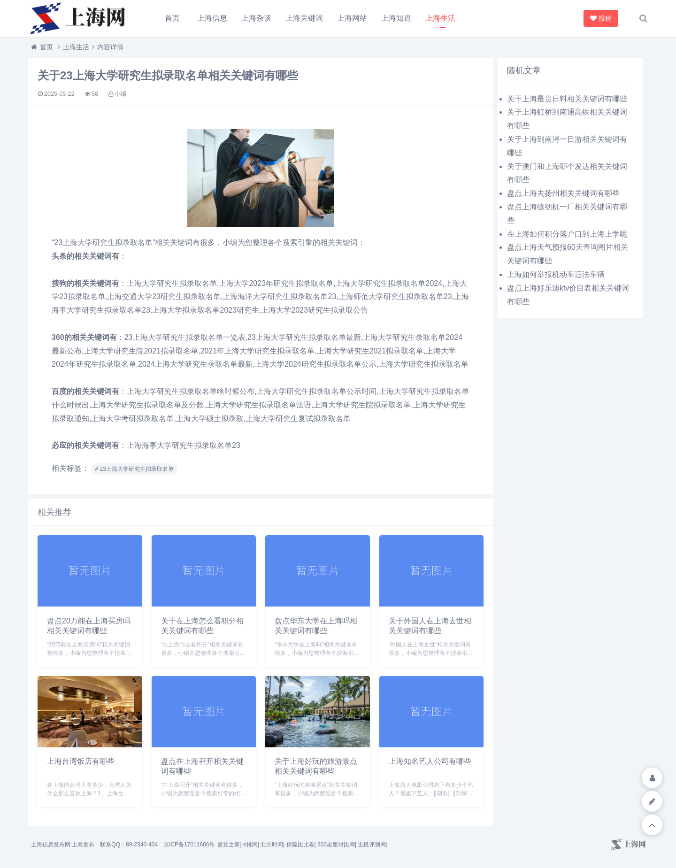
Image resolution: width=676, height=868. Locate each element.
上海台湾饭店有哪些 (81, 761)
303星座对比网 (336, 844)
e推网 (250, 844)
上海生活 (440, 18)
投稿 (602, 18)
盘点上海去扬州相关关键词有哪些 (563, 193)
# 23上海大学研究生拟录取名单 (134, 469)
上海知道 (396, 18)
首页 (172, 18)
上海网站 (352, 18)
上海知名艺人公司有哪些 (430, 761)
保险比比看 (300, 844)
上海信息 (212, 18)
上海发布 (83, 844)
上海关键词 (304, 18)
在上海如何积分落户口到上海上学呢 (567, 234)
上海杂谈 (256, 18)
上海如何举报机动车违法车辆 (556, 274)
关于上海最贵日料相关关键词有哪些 (567, 99)
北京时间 (272, 844)
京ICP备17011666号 (189, 844)
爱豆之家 (228, 844)
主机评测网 (372, 844)
